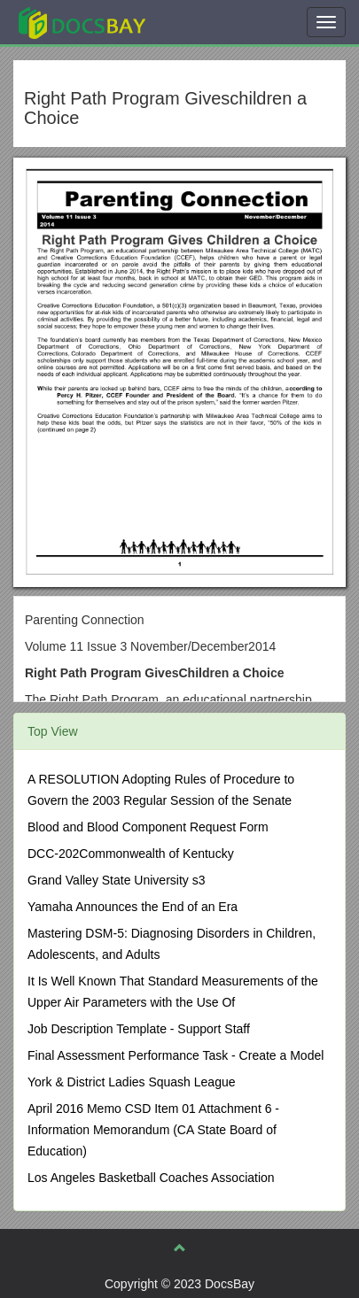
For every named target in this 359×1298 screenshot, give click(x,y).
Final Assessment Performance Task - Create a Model (175, 1055)
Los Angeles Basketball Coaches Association (151, 1178)
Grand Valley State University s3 (116, 880)
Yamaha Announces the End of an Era (132, 907)
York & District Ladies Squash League (131, 1082)
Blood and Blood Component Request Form (148, 827)
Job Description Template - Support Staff (138, 1029)
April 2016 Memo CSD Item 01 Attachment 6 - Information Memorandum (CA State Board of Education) (153, 1129)
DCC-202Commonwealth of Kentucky (130, 853)
